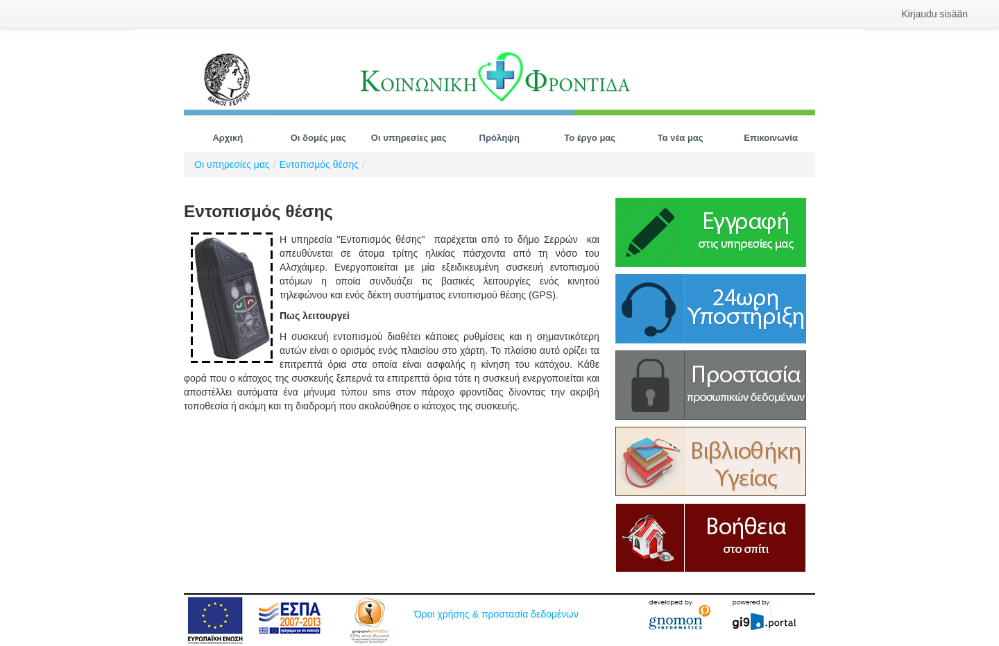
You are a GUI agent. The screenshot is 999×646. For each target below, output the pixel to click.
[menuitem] (934, 14)
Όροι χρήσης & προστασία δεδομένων (496, 614)
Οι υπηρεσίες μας (232, 164)
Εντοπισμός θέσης (319, 164)
